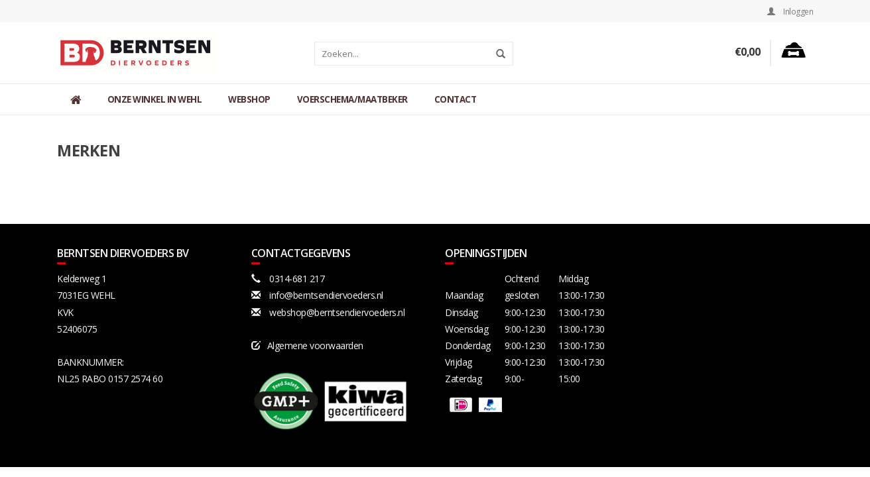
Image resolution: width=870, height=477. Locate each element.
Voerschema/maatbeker (352, 99)
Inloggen (790, 11)
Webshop (249, 99)
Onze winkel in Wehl (154, 99)
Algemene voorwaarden (315, 345)
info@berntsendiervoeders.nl (326, 295)
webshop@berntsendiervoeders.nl (336, 312)
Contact (455, 99)
